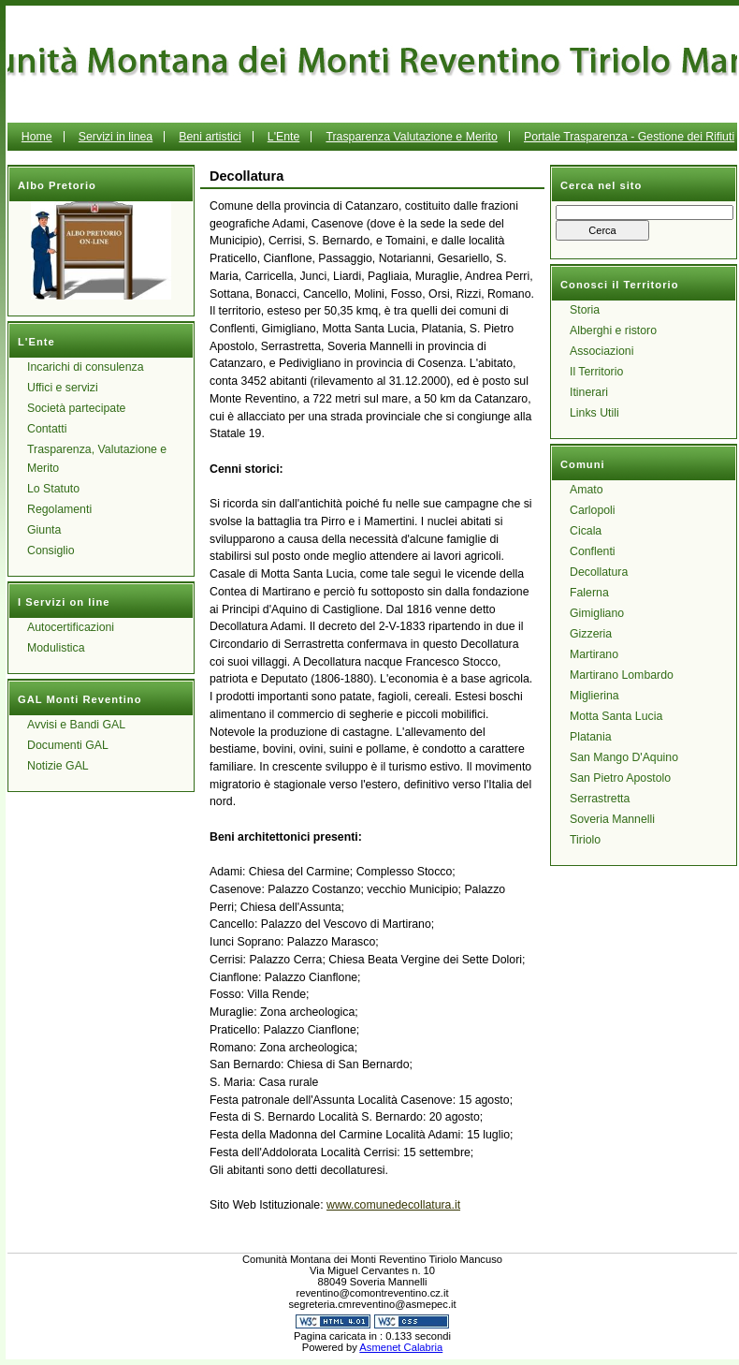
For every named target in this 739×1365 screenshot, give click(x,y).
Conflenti (593, 551)
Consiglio (51, 550)
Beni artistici (209, 136)
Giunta (44, 529)
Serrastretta (600, 798)
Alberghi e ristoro (613, 330)
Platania (591, 736)
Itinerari (589, 392)
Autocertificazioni (70, 627)
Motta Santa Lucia (616, 716)
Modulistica (56, 647)
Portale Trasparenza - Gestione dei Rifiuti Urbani (542, 150)
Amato (586, 489)
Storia (585, 309)
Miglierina (594, 695)
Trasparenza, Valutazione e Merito (97, 459)
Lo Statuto (53, 488)
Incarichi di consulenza (85, 367)
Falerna (589, 592)
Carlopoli (593, 510)
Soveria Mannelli (612, 819)
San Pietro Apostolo (620, 778)
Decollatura (599, 572)
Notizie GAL (58, 765)
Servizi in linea (115, 136)
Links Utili (594, 412)
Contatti (46, 428)
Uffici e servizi (62, 387)
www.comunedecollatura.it (393, 1204)
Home (37, 136)
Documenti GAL (68, 745)
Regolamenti (59, 509)
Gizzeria (591, 633)
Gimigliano (597, 613)
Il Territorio (596, 371)
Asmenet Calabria (400, 1347)
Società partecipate (76, 408)
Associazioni (601, 351)
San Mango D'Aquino (624, 757)
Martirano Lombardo (622, 675)
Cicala (585, 530)
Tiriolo (585, 839)
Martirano (594, 654)
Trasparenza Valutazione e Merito (411, 136)
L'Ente (284, 136)
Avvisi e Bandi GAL (76, 724)
